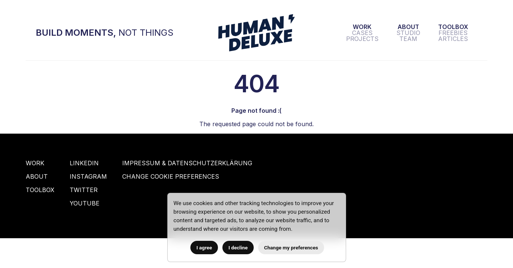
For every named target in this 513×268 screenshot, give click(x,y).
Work (35, 163)
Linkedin (84, 163)
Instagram (88, 176)
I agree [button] (204, 248)
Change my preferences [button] (291, 248)
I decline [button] (238, 248)
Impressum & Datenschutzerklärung (187, 163)
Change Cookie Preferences (170, 176)
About (37, 176)
